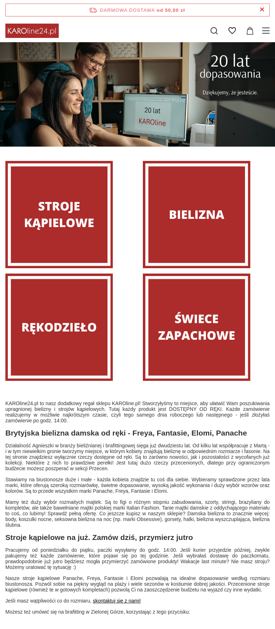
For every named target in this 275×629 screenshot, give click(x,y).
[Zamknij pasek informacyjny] (262, 10)
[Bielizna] (206, 214)
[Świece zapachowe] (206, 327)
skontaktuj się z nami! (117, 601)
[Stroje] (68, 214)
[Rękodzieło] (68, 327)
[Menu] (267, 30)
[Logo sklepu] (32, 31)
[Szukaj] (214, 30)
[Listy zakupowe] (232, 30)
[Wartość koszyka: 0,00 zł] (250, 30)
